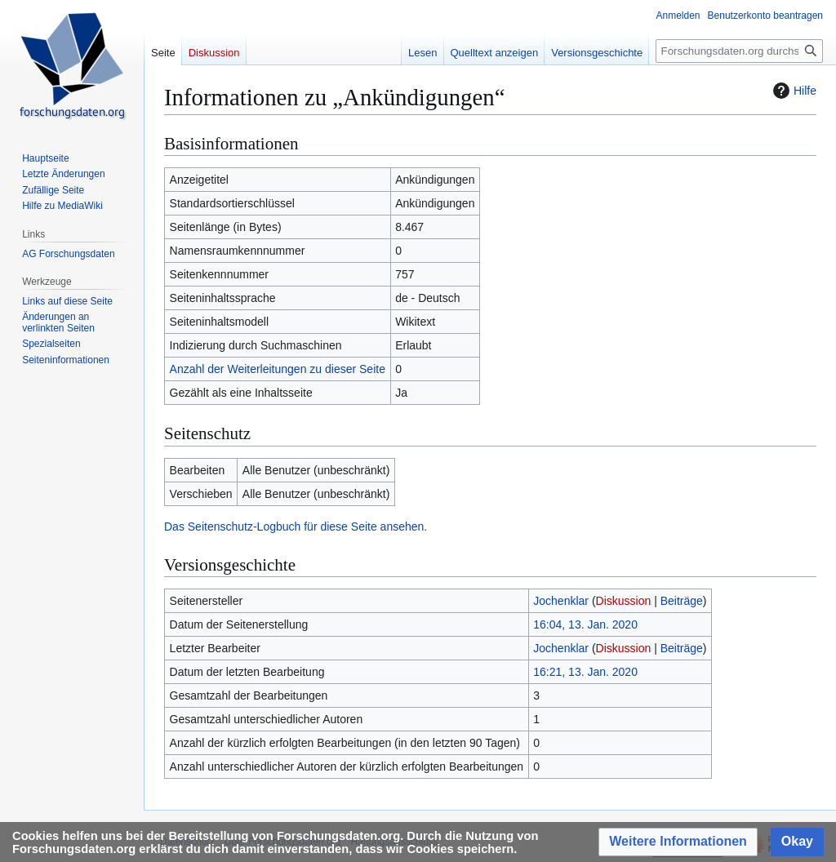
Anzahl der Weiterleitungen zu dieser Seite (277, 368)
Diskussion (623, 600)
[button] (678, 842)
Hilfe (792, 90)
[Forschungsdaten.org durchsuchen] (739, 51)
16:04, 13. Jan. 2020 (585, 624)
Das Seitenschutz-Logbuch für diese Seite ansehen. (295, 526)
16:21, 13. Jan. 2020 (585, 671)
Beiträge (681, 600)
